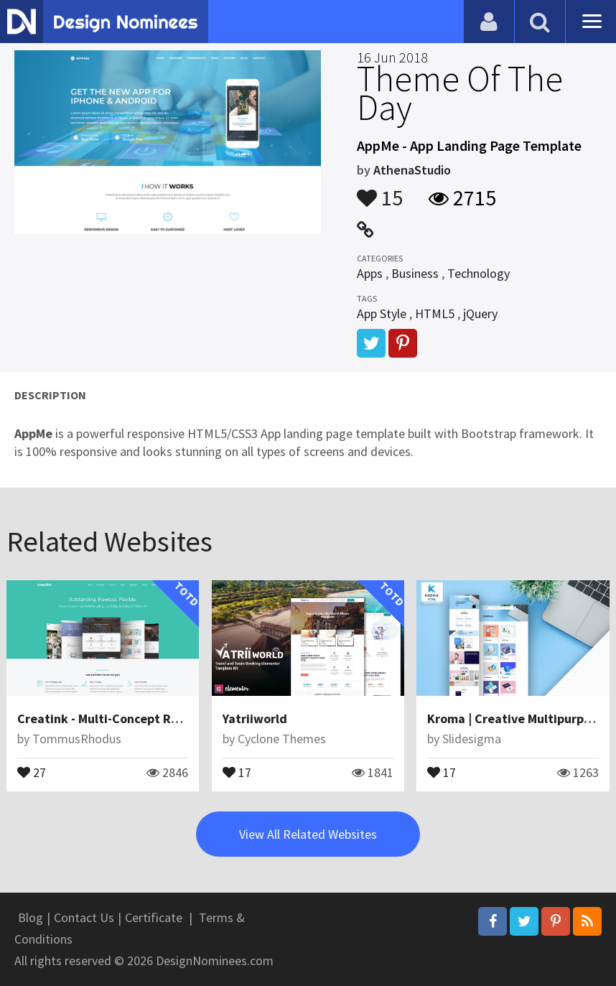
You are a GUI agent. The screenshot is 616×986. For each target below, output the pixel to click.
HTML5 (434, 313)
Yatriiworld (255, 718)
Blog (30, 917)
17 (237, 771)
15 (380, 191)
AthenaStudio (412, 170)
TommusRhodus (76, 738)
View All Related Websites (308, 834)
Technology (478, 273)
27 (31, 771)
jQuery (480, 313)
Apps (370, 273)
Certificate (153, 917)
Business (415, 273)
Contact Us (84, 917)
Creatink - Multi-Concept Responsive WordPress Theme (176, 718)
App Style (381, 313)
